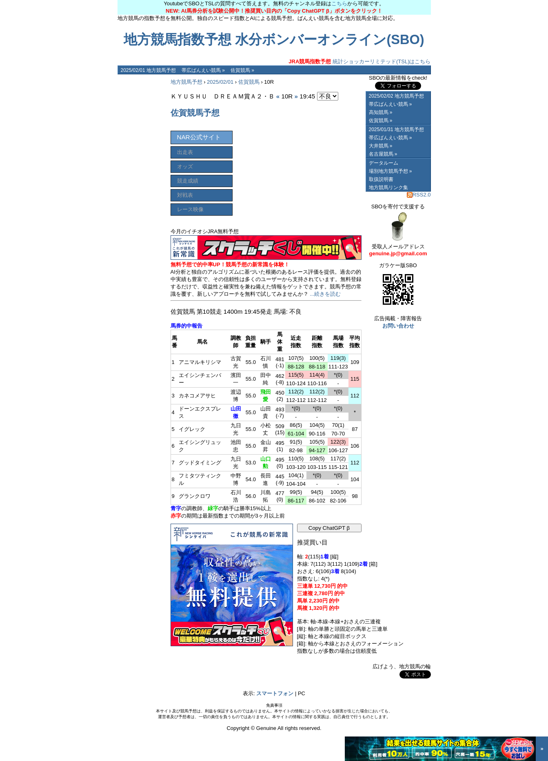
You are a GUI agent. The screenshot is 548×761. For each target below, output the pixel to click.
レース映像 (190, 209)
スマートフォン (274, 693)
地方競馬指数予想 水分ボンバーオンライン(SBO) (274, 39)
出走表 (185, 152)
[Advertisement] (142, 196)
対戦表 (185, 195)
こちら (339, 3)
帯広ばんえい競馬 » (203, 70)
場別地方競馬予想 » (390, 171)
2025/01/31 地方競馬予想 (396, 129)
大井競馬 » (381, 146)
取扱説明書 (381, 179)
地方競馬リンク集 (388, 187)
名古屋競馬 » (383, 154)
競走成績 (187, 181)
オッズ (185, 166)
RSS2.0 (419, 195)
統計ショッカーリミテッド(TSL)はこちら (359, 61)
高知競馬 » (381, 112)
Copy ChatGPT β (329, 528)
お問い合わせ (398, 326)
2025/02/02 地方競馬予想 (396, 96)
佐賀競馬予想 (195, 112)
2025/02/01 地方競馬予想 (148, 70)
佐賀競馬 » (242, 70)
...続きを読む (325, 294)
